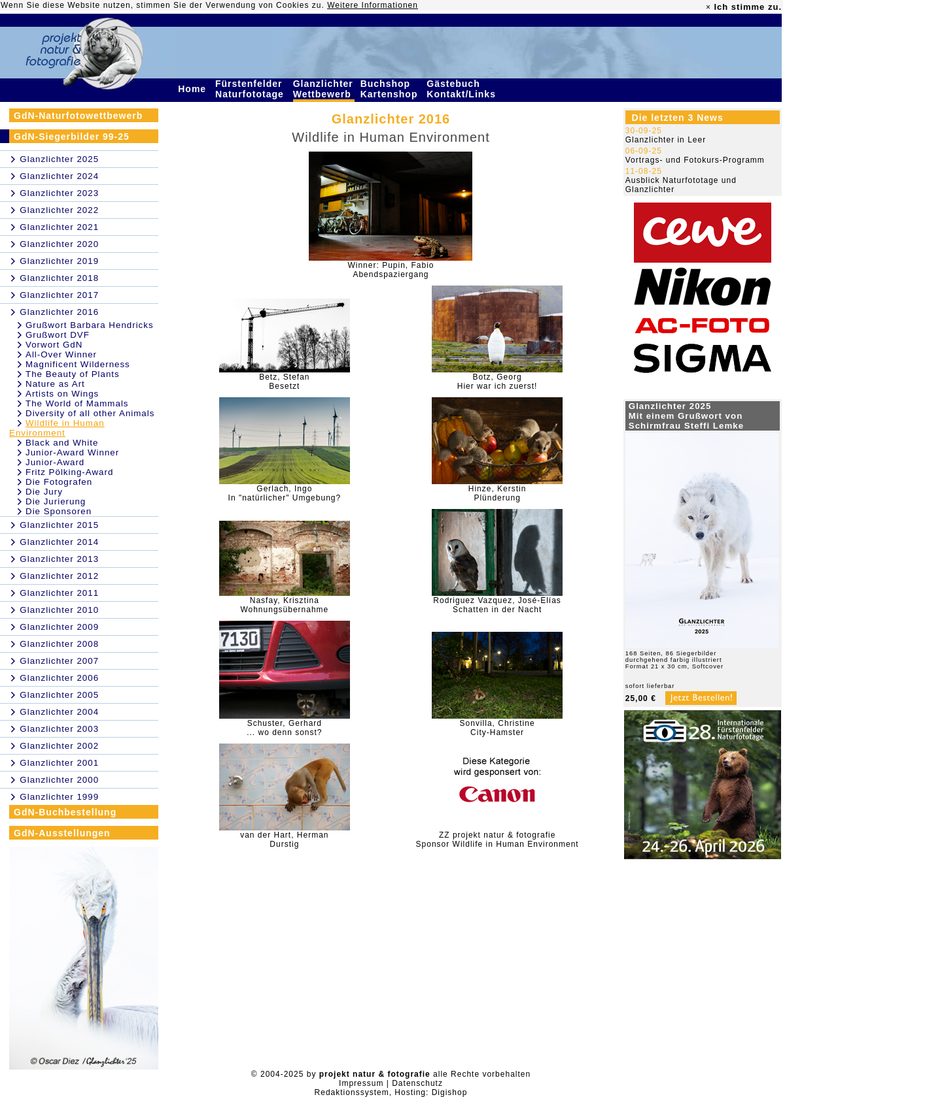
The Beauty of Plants (73, 374)
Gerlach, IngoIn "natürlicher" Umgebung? (284, 493)
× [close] (708, 7)
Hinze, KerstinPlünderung (497, 493)
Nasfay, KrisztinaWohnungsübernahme (284, 605)
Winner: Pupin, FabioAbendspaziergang (390, 270)
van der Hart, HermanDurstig (284, 839)
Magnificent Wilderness (78, 364)
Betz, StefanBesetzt (284, 381)
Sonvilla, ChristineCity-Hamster (497, 728)
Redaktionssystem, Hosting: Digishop (391, 1092)
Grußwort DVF (58, 335)
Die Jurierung (56, 501)
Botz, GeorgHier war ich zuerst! (497, 381)
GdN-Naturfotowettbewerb (78, 115)
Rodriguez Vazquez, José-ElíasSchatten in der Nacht (497, 605)
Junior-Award (55, 462)
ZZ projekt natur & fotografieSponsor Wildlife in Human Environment (497, 839)
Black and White (62, 443)
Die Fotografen (59, 482)
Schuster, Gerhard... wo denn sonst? (284, 728)
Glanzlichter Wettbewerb (324, 88)
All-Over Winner (61, 354)
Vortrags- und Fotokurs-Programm (695, 160)
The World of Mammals (77, 403)
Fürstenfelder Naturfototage (251, 88)
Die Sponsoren (59, 511)
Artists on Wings (62, 394)
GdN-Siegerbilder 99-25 (72, 136)
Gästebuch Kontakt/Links (462, 88)
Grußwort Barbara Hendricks (90, 325)
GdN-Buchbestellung (65, 812)
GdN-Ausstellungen (62, 833)
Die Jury (44, 492)
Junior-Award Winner (72, 452)
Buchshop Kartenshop (390, 88)
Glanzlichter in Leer (665, 139)
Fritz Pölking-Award (69, 472)
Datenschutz (417, 1083)
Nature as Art (55, 384)
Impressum (361, 1083)
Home (193, 89)
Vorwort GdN (54, 345)
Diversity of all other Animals (90, 413)
